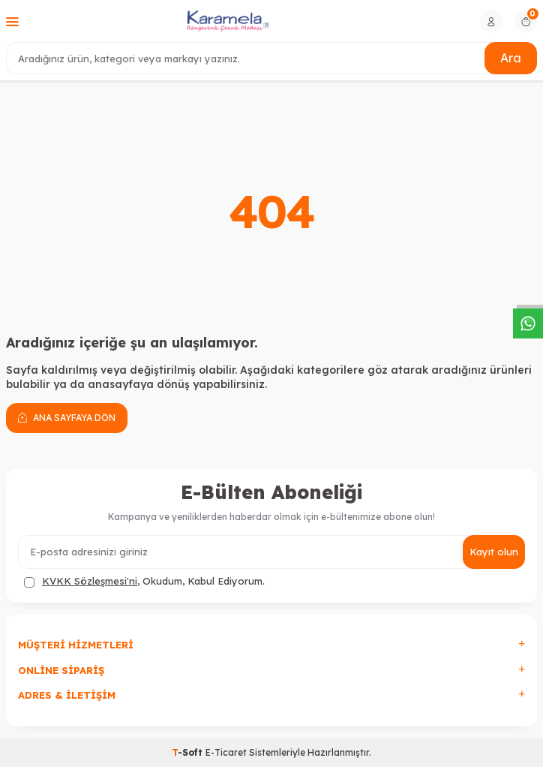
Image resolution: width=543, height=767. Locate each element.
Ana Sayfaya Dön (67, 417)
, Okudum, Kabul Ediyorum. (144, 581)
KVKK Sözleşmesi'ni (89, 581)
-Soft (189, 752)
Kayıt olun (494, 552)
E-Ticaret (226, 752)
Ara (510, 57)
